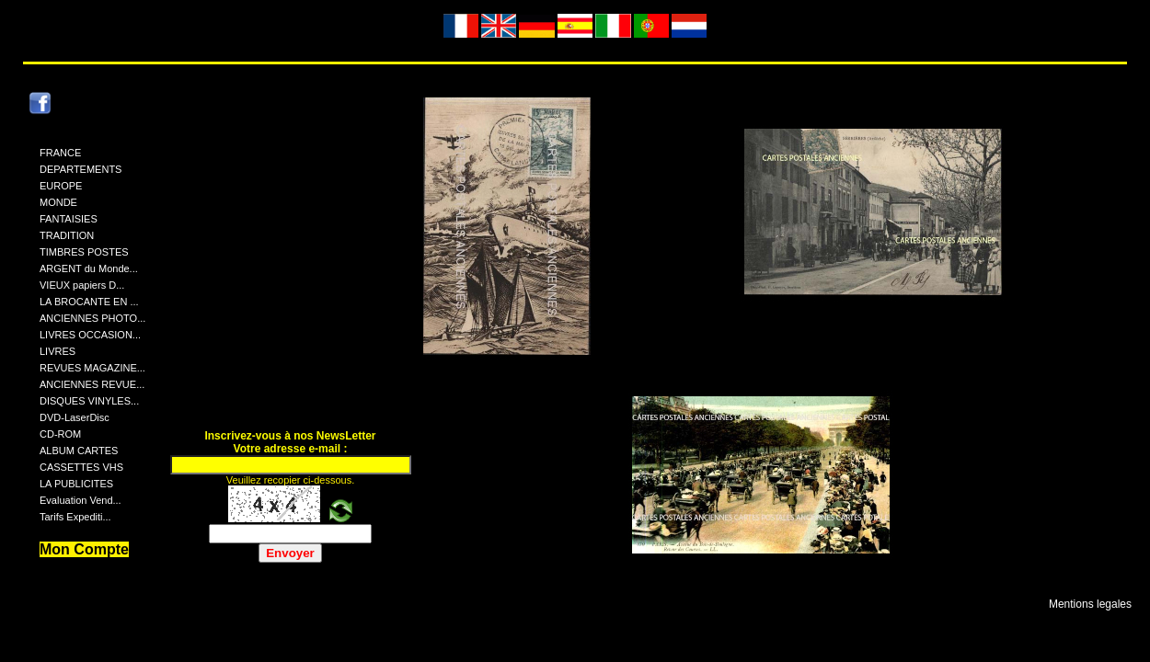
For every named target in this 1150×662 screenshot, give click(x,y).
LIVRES (57, 351)
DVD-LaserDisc (74, 417)
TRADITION (67, 235)
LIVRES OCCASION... (90, 334)
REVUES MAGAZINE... (92, 367)
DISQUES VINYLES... (89, 400)
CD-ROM (60, 433)
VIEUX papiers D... (82, 285)
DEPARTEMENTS (80, 169)
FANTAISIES (69, 218)
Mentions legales (1090, 604)
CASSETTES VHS (81, 467)
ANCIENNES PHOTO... (92, 318)
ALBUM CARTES (79, 450)
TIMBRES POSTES (84, 251)
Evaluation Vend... (80, 500)
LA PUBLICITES (76, 483)
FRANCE (60, 152)
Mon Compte (84, 549)
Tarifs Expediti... (75, 516)
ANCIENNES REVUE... (92, 384)
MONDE (58, 202)
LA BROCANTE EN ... (89, 301)
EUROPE (61, 185)
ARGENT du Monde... (89, 268)
